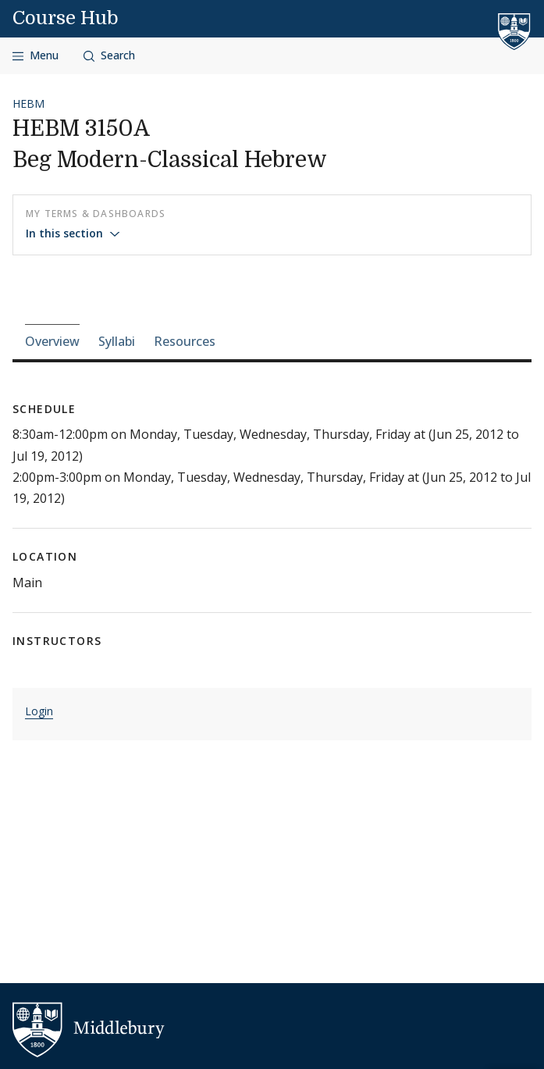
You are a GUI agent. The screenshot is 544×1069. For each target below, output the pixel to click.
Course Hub (65, 18)
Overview (52, 341)
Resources (184, 341)
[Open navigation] (35, 55)
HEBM (28, 103)
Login (39, 711)
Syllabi (116, 341)
